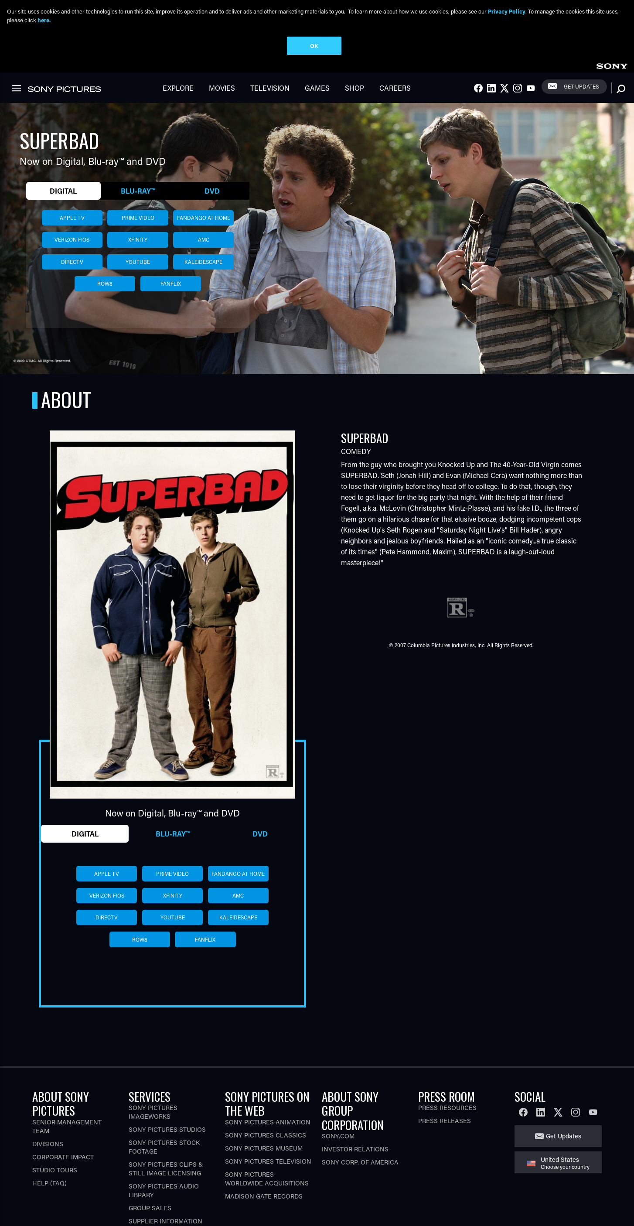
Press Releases (444, 1124)
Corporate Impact (63, 1160)
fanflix (170, 287)
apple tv (72, 221)
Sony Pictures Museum (264, 1151)
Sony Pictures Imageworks (153, 1115)
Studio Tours (54, 1173)
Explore (178, 91)
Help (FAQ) (49, 1186)
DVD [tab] (212, 194)
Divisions (47, 1147)
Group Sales (150, 1212)
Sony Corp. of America (360, 1166)
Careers (395, 91)
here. (44, 20)
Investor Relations (355, 1153)
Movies (222, 91)
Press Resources (447, 1111)
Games (317, 91)
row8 (104, 287)
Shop (354, 91)
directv (72, 265)
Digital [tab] (63, 194)
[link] (611, 68)
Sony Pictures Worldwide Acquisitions (267, 1182)
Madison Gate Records (264, 1199)
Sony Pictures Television (268, 1165)
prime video (138, 221)
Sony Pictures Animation (267, 1125)
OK (314, 45)
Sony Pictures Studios (167, 1133)
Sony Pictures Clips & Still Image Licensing (166, 1172)
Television (270, 91)
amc (203, 243)
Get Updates (581, 90)
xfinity (137, 243)
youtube (138, 265)
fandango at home (203, 221)
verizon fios (72, 243)
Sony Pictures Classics (265, 1138)
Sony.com (338, 1140)
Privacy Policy (506, 11)
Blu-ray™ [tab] (138, 194)
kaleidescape (203, 265)
